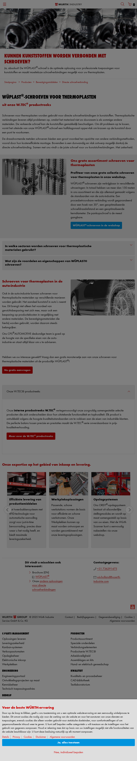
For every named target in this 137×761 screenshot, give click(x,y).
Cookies (28, 737)
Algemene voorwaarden (62, 737)
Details (5, 737)
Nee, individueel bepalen (68, 752)
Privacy (16, 737)
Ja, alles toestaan (68, 742)
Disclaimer (41, 737)
